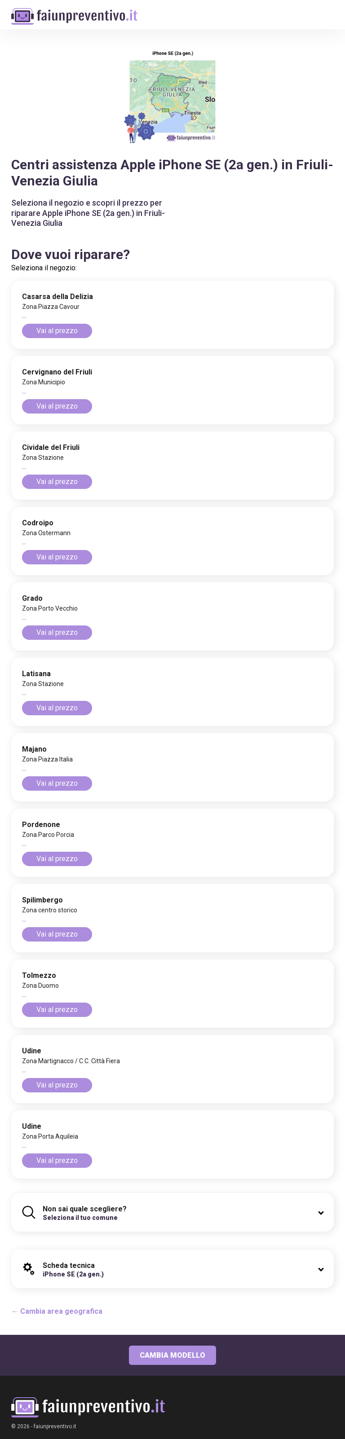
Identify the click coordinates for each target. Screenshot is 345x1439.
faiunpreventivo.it (55, 1426)
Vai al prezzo (57, 330)
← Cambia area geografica (56, 1311)
